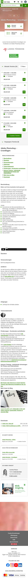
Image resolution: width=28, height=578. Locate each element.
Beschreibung (7, 158)
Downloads (7, 177)
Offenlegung (13, 535)
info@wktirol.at (16, 556)
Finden (21, 5)
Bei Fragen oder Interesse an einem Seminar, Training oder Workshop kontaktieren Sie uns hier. (13, 384)
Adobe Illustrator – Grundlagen (9, 457)
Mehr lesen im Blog (9, 175)
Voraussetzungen (8, 162)
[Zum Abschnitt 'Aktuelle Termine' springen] (14, 26)
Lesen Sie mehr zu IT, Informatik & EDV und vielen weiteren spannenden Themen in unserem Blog (13, 410)
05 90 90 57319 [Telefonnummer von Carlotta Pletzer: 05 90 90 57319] (17, 471)
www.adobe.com (9, 276)
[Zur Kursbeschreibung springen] (14, 33)
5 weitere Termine (14, 135)
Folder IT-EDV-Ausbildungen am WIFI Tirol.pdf (12, 425)
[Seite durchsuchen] (12, 5)
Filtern (23, 66)
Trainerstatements (9, 166)
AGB (14, 539)
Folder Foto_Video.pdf (7, 423)
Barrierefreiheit (14, 541)
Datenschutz (13, 537)
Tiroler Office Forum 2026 (8, 452)
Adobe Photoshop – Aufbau (9, 439)
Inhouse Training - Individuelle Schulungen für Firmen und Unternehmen (12, 172)
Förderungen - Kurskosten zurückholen (14, 168)
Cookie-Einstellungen (14, 533)
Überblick (6, 160)
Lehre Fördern (7, 344)
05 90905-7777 (16, 553)
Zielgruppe (7, 164)
